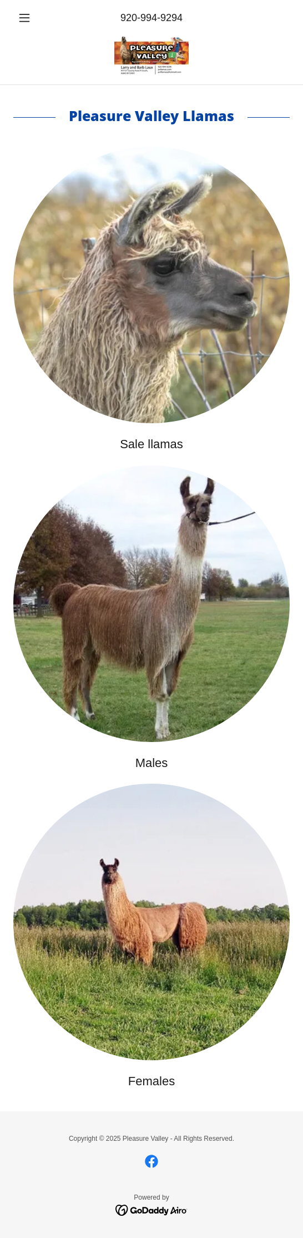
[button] (34, 18)
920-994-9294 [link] (151, 17)
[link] (151, 55)
